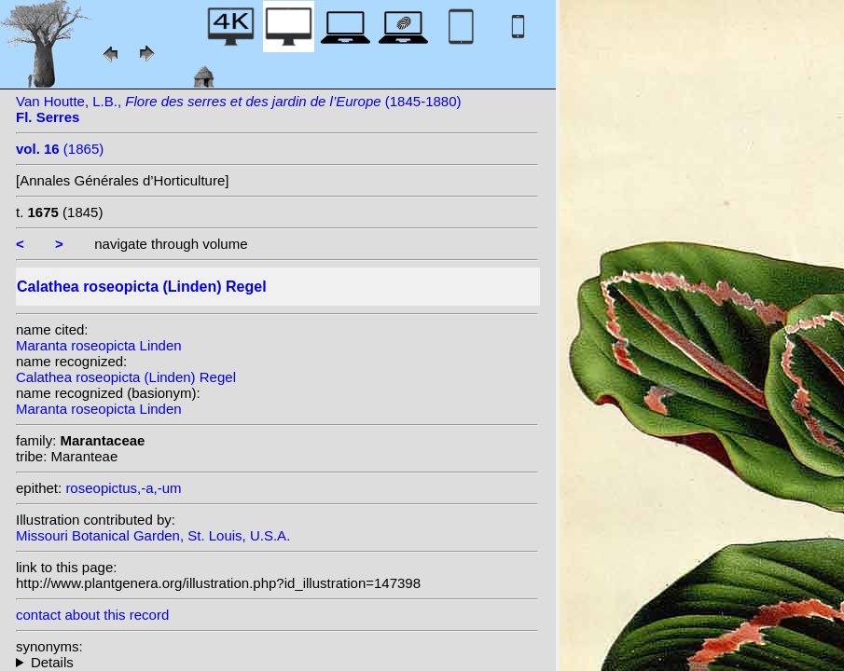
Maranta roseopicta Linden (99, 345)
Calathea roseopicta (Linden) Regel (126, 377)
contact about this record (92, 615)
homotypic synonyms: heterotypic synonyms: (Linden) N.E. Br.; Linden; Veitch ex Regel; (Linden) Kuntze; (277, 662)
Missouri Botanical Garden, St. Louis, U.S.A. (153, 535)
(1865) (60, 149)
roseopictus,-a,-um (123, 488)
